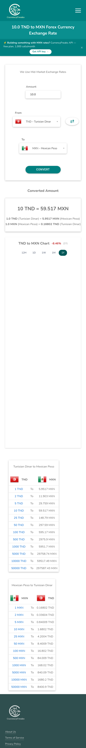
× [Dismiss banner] (82, 47)
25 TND (19, 518)
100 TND (19, 532)
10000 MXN (19, 680)
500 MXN (19, 658)
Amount (31, 87)
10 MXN (19, 629)
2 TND (19, 496)
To (23, 139)
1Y (62, 252)
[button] (78, 10)
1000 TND (19, 547)
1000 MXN (19, 665)
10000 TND (18, 561)
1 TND (19, 489)
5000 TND (19, 554)
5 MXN (19, 622)
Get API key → (40, 51)
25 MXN (19, 636)
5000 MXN (19, 672)
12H (24, 252)
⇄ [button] (72, 121)
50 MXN (19, 644)
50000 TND (18, 568)
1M (53, 252)
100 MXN (19, 651)
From (18, 113)
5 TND (19, 503)
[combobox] (36, 121)
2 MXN (19, 615)
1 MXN (19, 608)
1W (44, 252)
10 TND (19, 511)
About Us (10, 731)
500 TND (19, 539)
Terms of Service (14, 737)
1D (34, 252)
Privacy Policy (13, 744)
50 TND (19, 525)
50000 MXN (19, 687)
